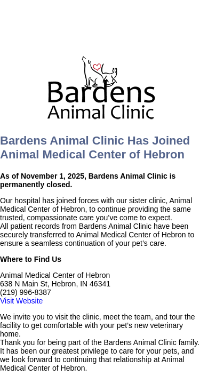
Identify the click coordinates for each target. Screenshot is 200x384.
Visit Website (21, 301)
